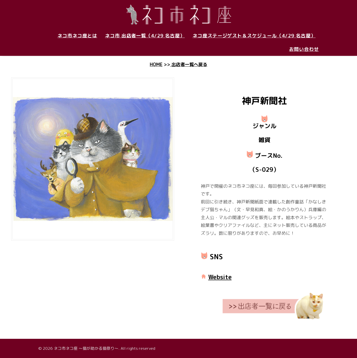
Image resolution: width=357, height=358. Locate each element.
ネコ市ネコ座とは (77, 35)
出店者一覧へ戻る (188, 64)
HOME (156, 64)
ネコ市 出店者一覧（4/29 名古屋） (145, 35)
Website (220, 277)
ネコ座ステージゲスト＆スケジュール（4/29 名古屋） (254, 35)
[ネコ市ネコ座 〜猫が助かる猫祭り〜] (178, 14)
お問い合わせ (304, 49)
